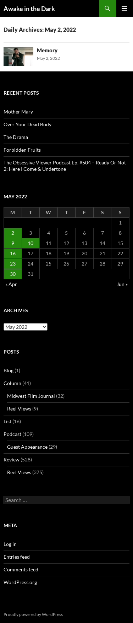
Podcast (12, 434)
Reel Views (19, 409)
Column (12, 383)
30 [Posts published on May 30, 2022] (13, 274)
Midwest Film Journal (31, 396)
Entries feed (17, 557)
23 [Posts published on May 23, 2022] (13, 264)
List (7, 421)
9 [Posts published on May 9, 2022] (12, 243)
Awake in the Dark (29, 8)
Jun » (122, 284)
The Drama (16, 137)
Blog (8, 370)
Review (12, 459)
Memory (47, 50)
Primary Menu (124, 8)
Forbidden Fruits (22, 150)
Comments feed (21, 569)
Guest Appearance (27, 447)
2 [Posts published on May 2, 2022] (12, 233)
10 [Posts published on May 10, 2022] (30, 243)
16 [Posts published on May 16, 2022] (13, 253)
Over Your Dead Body (27, 124)
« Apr (11, 284)
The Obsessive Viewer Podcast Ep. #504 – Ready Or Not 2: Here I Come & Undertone (65, 165)
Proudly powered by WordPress (33, 614)
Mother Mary (18, 112)
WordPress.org (20, 582)
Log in (10, 544)
